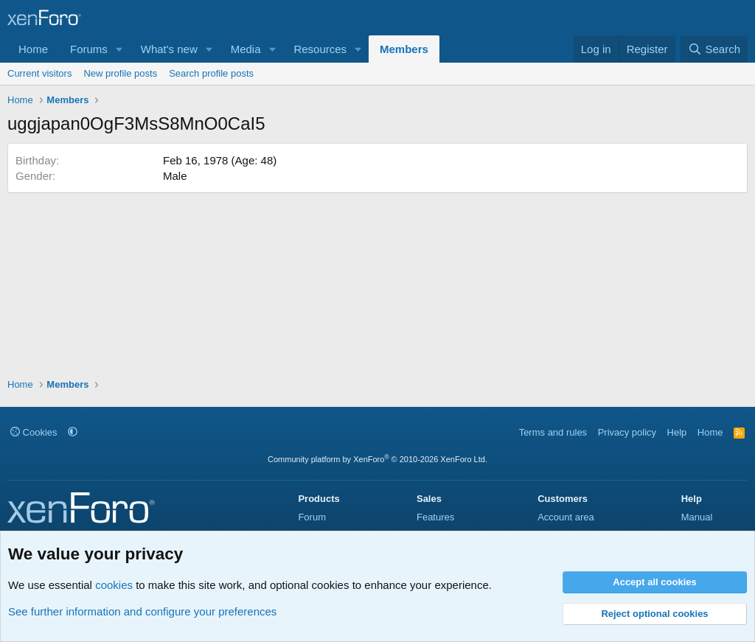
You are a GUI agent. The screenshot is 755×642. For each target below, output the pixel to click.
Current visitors (39, 73)
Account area (565, 517)
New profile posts (120, 73)
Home (33, 49)
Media (246, 49)
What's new (169, 49)
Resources (320, 49)
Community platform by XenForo (377, 459)
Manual (697, 517)
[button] (119, 49)
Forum (312, 517)
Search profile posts (211, 73)
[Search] (714, 49)
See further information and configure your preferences (142, 611)
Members (404, 49)
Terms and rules (553, 432)
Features (435, 517)
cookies (114, 585)
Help (677, 432)
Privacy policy (627, 432)
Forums (89, 49)
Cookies (34, 432)
